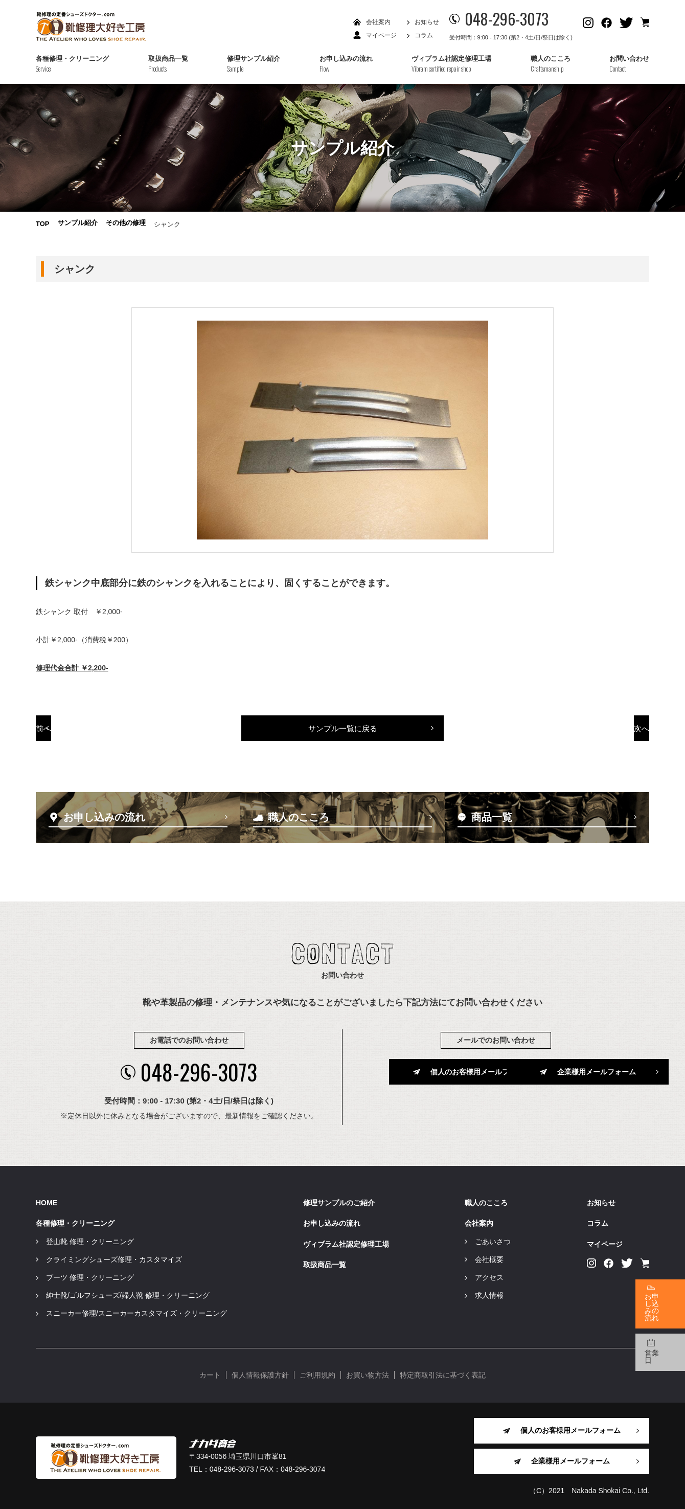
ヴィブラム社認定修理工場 (346, 1240)
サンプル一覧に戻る (342, 730)
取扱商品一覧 (324, 1261)
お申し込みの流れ (331, 1219)
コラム (424, 35)
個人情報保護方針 (260, 1371)
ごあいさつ (493, 1237)
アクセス (489, 1274)
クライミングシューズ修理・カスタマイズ (114, 1256)
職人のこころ (486, 1199)
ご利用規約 (317, 1371)
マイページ (381, 35)
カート (210, 1371)
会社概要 (489, 1256)
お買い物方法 (367, 1371)
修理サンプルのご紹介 (339, 1199)
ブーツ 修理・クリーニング (90, 1274)
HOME (46, 1199)
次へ (589, 730)
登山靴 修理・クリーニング (90, 1237)
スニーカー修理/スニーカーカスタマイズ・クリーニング (136, 1309)
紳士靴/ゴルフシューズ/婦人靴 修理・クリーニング (128, 1292)
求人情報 (489, 1292)
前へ (96, 730)
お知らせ (427, 22)
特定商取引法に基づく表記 (443, 1371)
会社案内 (378, 22)
